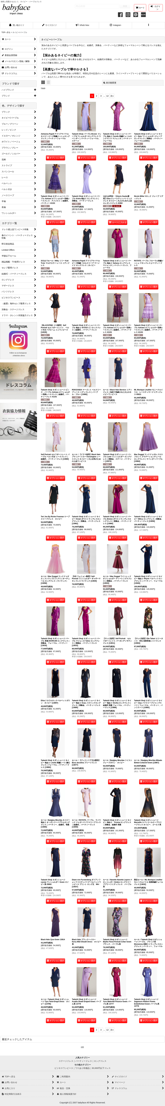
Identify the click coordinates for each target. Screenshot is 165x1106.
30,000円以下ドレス (101, 1068)
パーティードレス (83, 1061)
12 (107, 96)
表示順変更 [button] (109, 83)
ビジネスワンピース (63, 1068)
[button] (148, 25)
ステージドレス (66, 1061)
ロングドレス (100, 1061)
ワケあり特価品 (82, 1068)
